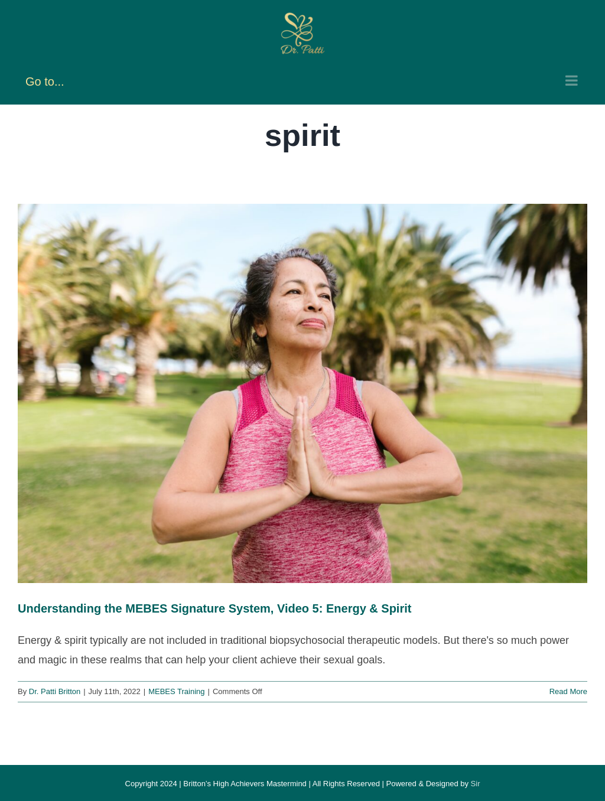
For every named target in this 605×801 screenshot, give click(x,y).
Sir (475, 783)
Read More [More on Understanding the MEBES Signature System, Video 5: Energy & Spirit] (568, 691)
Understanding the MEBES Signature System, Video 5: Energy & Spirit (214, 608)
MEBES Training (176, 691)
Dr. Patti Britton (54, 691)
